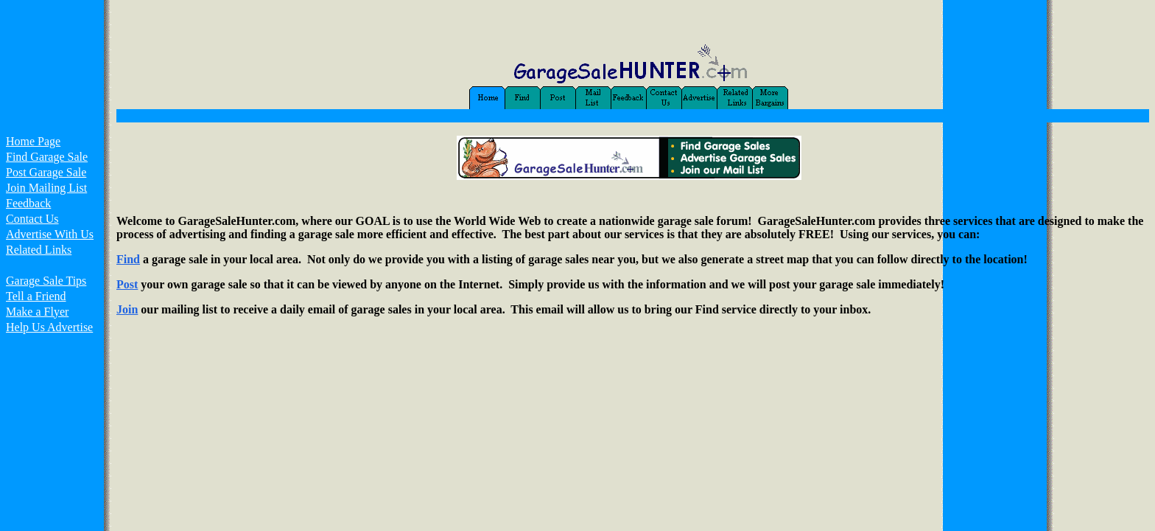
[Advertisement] (52, 396)
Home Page (33, 141)
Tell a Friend (36, 296)
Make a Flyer (37, 311)
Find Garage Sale (47, 156)
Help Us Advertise (49, 327)
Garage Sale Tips (46, 280)
